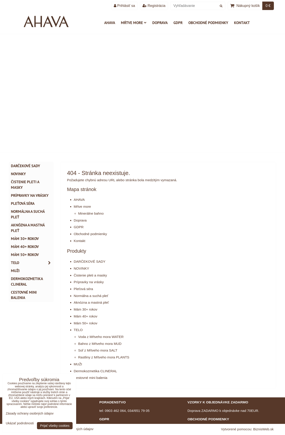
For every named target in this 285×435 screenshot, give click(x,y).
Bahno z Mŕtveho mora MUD (100, 344)
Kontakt (242, 22)
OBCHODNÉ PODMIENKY (208, 419)
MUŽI (78, 364)
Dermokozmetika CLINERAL (95, 371)
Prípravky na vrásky (89, 282)
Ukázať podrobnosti (20, 423)
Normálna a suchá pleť (91, 296)
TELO (78, 330)
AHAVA (109, 22)
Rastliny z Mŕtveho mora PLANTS (103, 357)
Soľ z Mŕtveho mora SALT (97, 350)
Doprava (160, 22)
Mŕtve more (134, 22)
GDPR (178, 22)
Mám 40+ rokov (85, 316)
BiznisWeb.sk (263, 429)
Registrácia (153, 6)
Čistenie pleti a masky (90, 275)
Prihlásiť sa (124, 6)
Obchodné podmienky (208, 22)
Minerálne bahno (91, 213)
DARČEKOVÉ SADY (90, 261)
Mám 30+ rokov (85, 309)
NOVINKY (81, 268)
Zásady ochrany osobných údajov (29, 413)
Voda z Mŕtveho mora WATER (101, 337)
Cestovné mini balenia (90, 378)
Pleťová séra (83, 289)
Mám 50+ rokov (85, 323)
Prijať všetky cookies (54, 425)
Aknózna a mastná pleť (91, 302)
